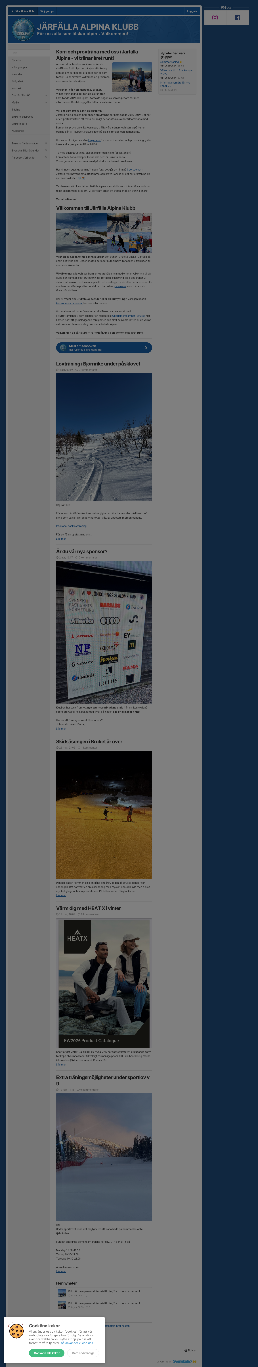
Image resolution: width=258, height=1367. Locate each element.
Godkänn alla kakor (47, 1353)
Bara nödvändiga (83, 1353)
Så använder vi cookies (77, 1343)
